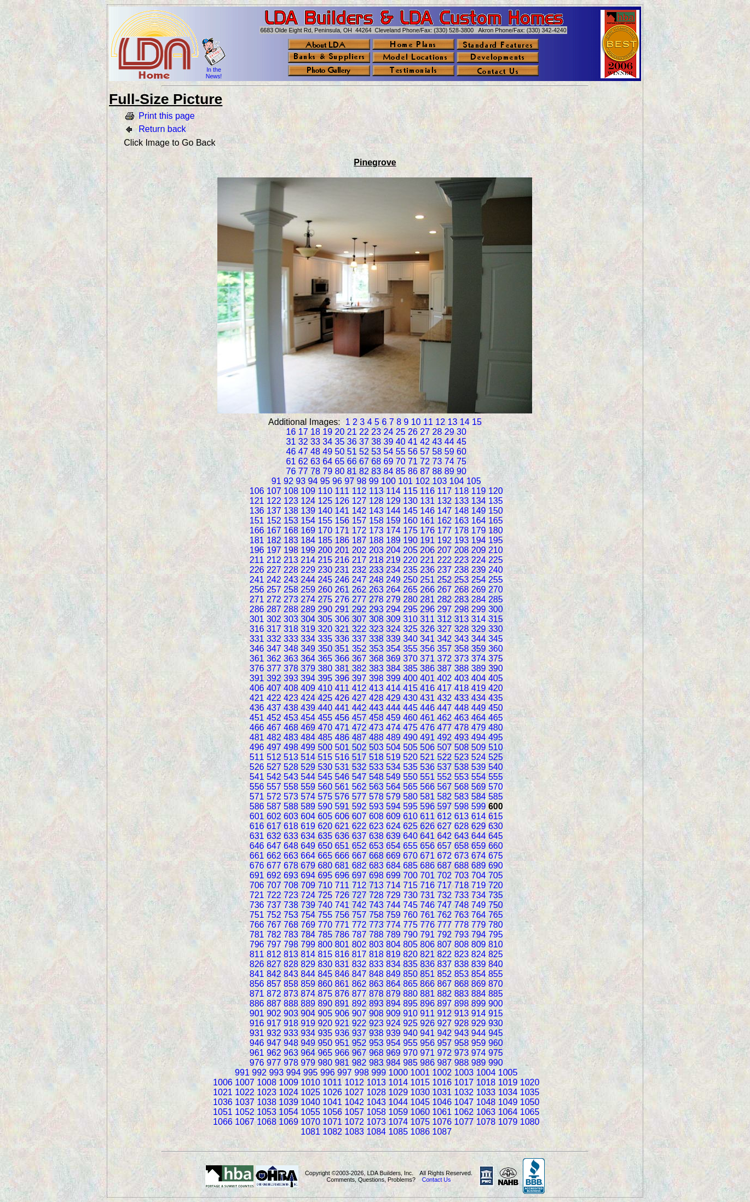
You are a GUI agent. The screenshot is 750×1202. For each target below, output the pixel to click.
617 (274, 826)
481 (257, 737)
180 (495, 530)
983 (376, 1062)
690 (495, 865)
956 (427, 1043)
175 (410, 530)
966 (342, 1052)
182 (274, 540)
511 (257, 757)
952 (359, 1043)
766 (257, 924)
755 (325, 914)
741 (342, 905)
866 (427, 983)
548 (376, 776)
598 (461, 806)
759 (393, 914)
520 (410, 757)
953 (376, 1043)
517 (359, 757)
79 (327, 471)
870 (495, 983)
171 (342, 530)
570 (495, 786)
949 (308, 1043)
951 (342, 1043)
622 (359, 826)
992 (259, 1072)
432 (444, 698)
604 (308, 816)
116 (427, 491)
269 (478, 589)
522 (444, 757)
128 (376, 500)
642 (444, 836)
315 (495, 619)
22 (364, 431)
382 (359, 668)
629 (478, 826)
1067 (245, 1121)
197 (274, 550)
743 (376, 905)
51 (352, 451)
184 (308, 540)
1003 (464, 1072)
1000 (398, 1072)
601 (257, 816)
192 (444, 540)
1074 (398, 1121)
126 (342, 500)
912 (444, 1013)
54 (389, 451)
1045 (420, 1102)
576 (342, 796)
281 (427, 599)
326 (427, 629)
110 (325, 491)
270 (495, 589)
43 (437, 441)
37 (364, 441)
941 (427, 1033)
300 (495, 609)
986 (427, 1062)
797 (274, 944)
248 (376, 579)
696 (342, 875)
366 (342, 658)
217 (359, 560)
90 (461, 471)
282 (444, 599)
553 (461, 776)
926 (427, 1023)
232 (359, 569)
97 (349, 481)
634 (308, 836)
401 (427, 678)
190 (410, 540)
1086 (420, 1131)
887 (274, 1003)
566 (427, 786)
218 (376, 560)
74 (449, 461)
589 (308, 806)
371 (427, 658)
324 (393, 629)
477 (444, 727)
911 (427, 1013)
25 (401, 431)
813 (291, 954)
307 (359, 619)
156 (342, 520)
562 (359, 786)
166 (257, 530)
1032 (464, 1092)
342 (444, 638)
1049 (508, 1102)
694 (308, 875)
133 (461, 500)
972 (444, 1052)
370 (410, 658)
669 (393, 855)
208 (461, 550)
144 (393, 510)
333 (291, 638)
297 (444, 609)
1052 (245, 1112)
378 (291, 668)
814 (308, 954)
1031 (442, 1092)
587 (274, 806)
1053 (266, 1112)
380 (325, 668)
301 (257, 619)
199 (308, 550)
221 (427, 560)
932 (274, 1033)
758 (376, 914)
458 (376, 717)
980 (325, 1062)
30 (461, 431)
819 (393, 954)
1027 (354, 1092)
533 (376, 767)
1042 (354, 1102)
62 (303, 461)
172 (359, 530)
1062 (464, 1112)
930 (495, 1023)
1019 (508, 1082)
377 (274, 668)
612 (444, 816)
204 (393, 550)
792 (444, 934)
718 (461, 885)
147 (444, 510)
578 (376, 796)
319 (308, 629)
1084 (376, 1131)
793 (461, 934)
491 (427, 737)
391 (257, 678)
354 (393, 648)
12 (440, 422)
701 (427, 875)
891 (342, 1003)
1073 (376, 1121)
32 (303, 441)
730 (410, 895)
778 (461, 924)
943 (461, 1033)
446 (427, 707)
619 (308, 826)
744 (393, 905)
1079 (508, 1121)
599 (478, 806)
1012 (354, 1082)
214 (308, 560)
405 (495, 678)
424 (308, 698)
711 (342, 885)
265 (410, 589)
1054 (288, 1112)
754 (308, 914)
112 (359, 491)
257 (274, 589)
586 (257, 806)
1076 (442, 1121)
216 (342, 560)
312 (444, 619)
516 (342, 757)
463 (461, 717)
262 (359, 589)
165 (495, 520)
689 (478, 865)
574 (308, 796)
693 (291, 875)
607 (359, 816)
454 (308, 717)
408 (291, 688)
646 (257, 845)
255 (495, 579)
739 (308, 905)
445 (410, 707)
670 (410, 855)
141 (342, 510)
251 (427, 579)
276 (342, 599)
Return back (162, 129)
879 (393, 993)
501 (342, 747)
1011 (332, 1082)
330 (495, 629)
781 (257, 934)
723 (291, 895)
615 (495, 816)
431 (427, 698)
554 (478, 776)
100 (388, 481)
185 (325, 540)
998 (361, 1072)
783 (291, 934)
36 (352, 441)
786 (342, 934)
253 (461, 579)
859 (308, 983)
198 (291, 550)
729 (393, 895)
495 (495, 737)
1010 (310, 1082)
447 (444, 707)
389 (478, 668)
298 (461, 609)
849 (393, 974)
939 (393, 1033)
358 (461, 648)
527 (274, 767)
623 (376, 826)
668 (376, 855)
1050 (530, 1102)
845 (325, 974)
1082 (332, 1131)
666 (342, 855)
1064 (508, 1112)
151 (257, 520)
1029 (398, 1092)
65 (340, 461)
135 (495, 500)
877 (359, 993)
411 (342, 688)
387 (444, 668)
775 (410, 924)
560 (325, 786)
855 (495, 974)
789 (393, 934)
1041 (332, 1102)
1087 (442, 1131)
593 (376, 806)
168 (291, 530)
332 (274, 638)
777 (444, 924)
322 (359, 629)
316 (257, 629)
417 (444, 688)
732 (444, 895)
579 (393, 796)
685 (410, 865)
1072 (354, 1121)
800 (325, 944)
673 (461, 855)
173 (376, 530)
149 (478, 510)
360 (495, 648)
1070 (310, 1121)
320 (325, 629)
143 (376, 510)
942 (444, 1033)
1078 (486, 1121)
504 (393, 747)
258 (291, 589)
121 (257, 500)
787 (359, 934)
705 (495, 875)
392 (274, 678)
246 (342, 579)
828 (291, 964)
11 (428, 422)
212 (274, 560)
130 (410, 500)
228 (291, 569)
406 (257, 688)
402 (444, 678)
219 (393, 560)
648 (291, 845)
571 (257, 796)
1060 (420, 1112)
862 (359, 983)
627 (444, 826)
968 (376, 1052)
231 (342, 569)
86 (413, 471)
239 (478, 569)
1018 (486, 1082)
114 (393, 491)
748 (461, 905)
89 (449, 471)
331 (257, 638)
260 (325, 589)
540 (495, 767)
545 (325, 776)
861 (342, 983)
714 (393, 885)
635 (325, 836)
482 (274, 737)
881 (427, 993)
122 (274, 500)
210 (495, 550)
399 (393, 678)
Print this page (166, 115)
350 (325, 648)
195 (495, 540)
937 (359, 1033)
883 (461, 993)
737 (274, 905)
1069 (288, 1121)
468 (291, 727)
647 (274, 845)
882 (444, 993)
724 (308, 895)
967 (359, 1052)
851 (427, 974)
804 (393, 944)
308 (376, 619)
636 (342, 836)
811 (257, 954)
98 (362, 481)
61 (291, 461)
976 (257, 1062)
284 (478, 599)
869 (478, 983)
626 (427, 826)
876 (342, 993)
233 (376, 569)
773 (376, 924)
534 (393, 767)
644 (478, 836)
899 (478, 1003)
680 (325, 865)
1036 (223, 1102)
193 (461, 540)
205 (410, 550)
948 (291, 1043)
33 (315, 441)
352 (359, 648)
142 (359, 510)
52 (364, 451)
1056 (332, 1112)
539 (478, 767)
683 (376, 865)
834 (393, 964)
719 (478, 885)
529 (308, 767)
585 (495, 796)
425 (325, 698)
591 (342, 806)
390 (495, 668)
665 (325, 855)
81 (352, 471)
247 (359, 579)
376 (257, 668)
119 (478, 491)
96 (337, 481)
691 (257, 875)
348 (291, 648)
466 (257, 727)
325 (410, 629)
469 (308, 727)
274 (308, 599)
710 (325, 885)
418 (461, 688)
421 (257, 698)
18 (315, 431)
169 (308, 530)
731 (427, 895)
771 (342, 924)
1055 (310, 1112)
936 (342, 1033)
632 (274, 836)
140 (325, 510)
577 (359, 796)
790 (410, 934)
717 (444, 885)
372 (444, 658)
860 (325, 983)
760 (410, 914)
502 (359, 747)
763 (461, 914)
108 (291, 491)
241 (257, 579)
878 (376, 993)
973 (461, 1052)
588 (291, 806)
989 (478, 1062)
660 (495, 845)
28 (437, 431)
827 (274, 964)
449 (478, 707)
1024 (288, 1092)
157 (359, 520)
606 (342, 816)
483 (291, 737)
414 (393, 688)
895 (410, 1003)
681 (342, 865)
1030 (420, 1092)
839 (478, 964)
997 (344, 1072)
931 (257, 1033)
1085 (398, 1131)
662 (274, 855)
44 (449, 441)
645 (495, 836)
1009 (288, 1082)
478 (461, 727)
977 (274, 1062)
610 (410, 816)
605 (325, 816)
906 (342, 1013)
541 (257, 776)
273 (291, 599)
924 (393, 1023)
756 (342, 914)
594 (393, 806)
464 (478, 717)
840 (495, 964)
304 (308, 619)
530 (325, 767)
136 (257, 510)
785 (325, 934)
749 (478, 905)
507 (444, 747)
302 (274, 619)
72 (425, 461)
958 (461, 1043)
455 (325, 717)
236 (427, 569)
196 (257, 550)
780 (495, 924)
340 (410, 638)
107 (274, 491)
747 (444, 905)
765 (495, 914)
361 (257, 658)
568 (461, 786)
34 (327, 441)
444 (393, 707)
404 (478, 678)
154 (308, 520)
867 (444, 983)
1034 (508, 1092)
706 (257, 885)
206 (427, 550)
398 (376, 678)
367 (359, 658)
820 (410, 954)
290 (325, 609)
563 (376, 786)
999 (378, 1072)
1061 (442, 1112)
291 (342, 609)
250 (410, 579)
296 (427, 609)
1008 (266, 1082)
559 (308, 786)
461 (427, 717)
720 (495, 885)
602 (274, 816)
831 (342, 964)
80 (340, 471)
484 (308, 737)
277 (359, 599)
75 (461, 461)
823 (461, 954)
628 (461, 826)
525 (495, 757)
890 (325, 1003)
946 (257, 1043)
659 (478, 845)
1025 (310, 1092)
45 (461, 441)
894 (393, 1003)
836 (427, 964)
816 (342, 954)
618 (291, 826)
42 (425, 441)
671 (427, 855)
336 (342, 638)
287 (274, 609)
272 (274, 599)
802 (359, 944)
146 (427, 510)
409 (308, 688)
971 (427, 1052)
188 (376, 540)
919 (308, 1023)
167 (274, 530)
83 (376, 471)
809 (478, 944)
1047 (464, 1102)
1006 (223, 1082)
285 (495, 599)
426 (342, 698)
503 (376, 747)
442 (359, 707)
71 (413, 461)
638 (376, 836)
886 (257, 1003)
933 (291, 1033)
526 (257, 767)
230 (325, 569)
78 (315, 471)
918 (291, 1023)
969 (393, 1052)
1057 (354, 1112)
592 (359, 806)
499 (308, 747)
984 (393, 1062)
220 (410, 560)
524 (478, 757)
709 (308, 885)
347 (274, 648)
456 (342, 717)
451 (257, 717)
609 (393, 816)
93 (300, 481)
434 (478, 698)
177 (444, 530)
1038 (266, 1102)
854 (478, 974)
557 (274, 786)
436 (257, 707)
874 (308, 993)
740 (325, 905)
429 (393, 698)
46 (291, 451)
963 (291, 1052)
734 (478, 895)
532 (359, 767)
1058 (376, 1112)
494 (478, 737)
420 (495, 688)
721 (257, 895)
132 (444, 500)
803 (376, 944)
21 (352, 431)
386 (427, 668)
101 (405, 481)
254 (478, 579)
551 (427, 776)
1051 (223, 1112)
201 (342, 550)
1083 (354, 1131)
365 (325, 658)
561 (342, 786)
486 (342, 737)
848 (376, 974)
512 (274, 757)
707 (274, 885)
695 (325, 875)
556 (257, 786)
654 (393, 845)
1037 (245, 1102)
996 (327, 1072)
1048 (486, 1102)
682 (359, 865)
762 (444, 914)
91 (276, 481)
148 (461, 510)
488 (376, 737)
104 (456, 481)
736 (257, 905)
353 (376, 648)
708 (291, 885)
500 (325, 747)
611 (427, 816)
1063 (486, 1112)
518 (376, 757)
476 (427, 727)
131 (427, 500)
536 (427, 767)
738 (291, 905)
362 (274, 658)
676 (257, 865)
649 (308, 845)
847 (359, 974)
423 (291, 698)
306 (342, 619)
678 (291, 865)
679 (308, 865)
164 (478, 520)
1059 (398, 1112)
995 (310, 1072)
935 (325, 1033)
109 (308, 491)
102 (422, 481)
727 (359, 895)
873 (291, 993)
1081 (310, 1131)
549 (393, 776)
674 (478, 855)
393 (291, 678)
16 (291, 431)
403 (461, 678)
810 (495, 944)
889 (308, 1003)
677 (274, 865)
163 (461, 520)
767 (274, 924)
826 (257, 964)
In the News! (214, 72)
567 (444, 786)
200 (325, 550)
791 (427, 934)
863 (376, 983)
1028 (376, 1092)
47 (303, 451)
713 (376, 885)
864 (393, 983)
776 (427, 924)
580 (410, 796)
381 (342, 668)
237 (444, 569)
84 (389, 471)
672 (444, 855)
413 (376, 688)
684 (393, 865)
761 (427, 914)
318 (291, 629)
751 (257, 914)
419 (478, 688)
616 (257, 826)
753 (291, 914)
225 (495, 560)
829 (308, 964)
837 (444, 964)
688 (461, 865)
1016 (442, 1082)
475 (410, 727)
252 (444, 579)
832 (359, 964)
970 (410, 1052)
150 (495, 510)
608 (376, 816)
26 (413, 431)
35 (340, 441)
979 (308, 1062)
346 (257, 648)
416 (427, 688)
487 (359, 737)
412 (359, 688)
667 (359, 855)
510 (495, 747)
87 (425, 471)
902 (274, 1013)
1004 (486, 1072)
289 (308, 609)
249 (393, 579)
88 (437, 471)
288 (291, 609)
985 (410, 1062)
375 (495, 658)
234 (393, 569)
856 (257, 983)
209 (478, 550)
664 (308, 855)
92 (288, 481)
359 (478, 648)
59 (449, 451)
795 (495, 934)
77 (303, 471)
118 (461, 491)
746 (427, 905)
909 (393, 1013)
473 (376, 727)
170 (325, 530)
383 (376, 668)
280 (410, 599)
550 (410, 776)
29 (449, 431)
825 (495, 954)
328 (461, 629)
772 (359, 924)
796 (257, 944)
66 (352, 461)
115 (410, 491)
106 (257, 491)
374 (478, 658)
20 (340, 431)
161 (427, 520)
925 (410, 1023)
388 (461, 668)
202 (359, 550)
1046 (442, 1102)
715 (410, 885)
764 (478, 914)
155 (325, 520)
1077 (464, 1121)
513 (291, 757)
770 (325, 924)
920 (325, 1023)
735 (495, 895)
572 (274, 796)
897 (444, 1003)
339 (393, 638)
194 (478, 540)
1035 (530, 1092)
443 (376, 707)
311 (427, 619)
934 (308, 1033)
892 (359, 1003)
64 (327, 461)
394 (308, 678)
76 (291, 471)
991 (242, 1072)
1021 (223, 1092)
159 (393, 520)
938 (376, 1033)
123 (291, 500)
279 (393, 599)
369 (393, 658)
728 (376, 895)
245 (325, 579)
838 (461, 964)
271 (257, 599)
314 (478, 619)
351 (342, 648)
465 (495, 717)
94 (313, 481)
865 (410, 983)
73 (437, 461)
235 (410, 569)
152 (274, 520)
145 (410, 510)
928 (461, 1023)
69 (389, 461)
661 (257, 855)
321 (342, 629)
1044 (398, 1102)
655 (410, 845)
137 (274, 510)
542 (274, 776)
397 (359, 678)
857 (274, 983)
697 (359, 875)
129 (393, 500)
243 (291, 579)
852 (444, 974)
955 (410, 1043)
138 (291, 510)
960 (495, 1043)
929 (478, 1023)
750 (495, 905)
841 (257, 974)
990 (495, 1062)
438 (291, 707)
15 (477, 422)
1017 (464, 1082)
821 (427, 954)
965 (325, 1052)
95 (325, 481)
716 (427, 885)
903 (291, 1013)
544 (308, 776)
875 (325, 993)
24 (389, 431)
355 (410, 648)
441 (342, 707)
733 (461, 895)
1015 (420, 1082)
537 (444, 767)
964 (308, 1052)
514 (308, 757)
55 (401, 451)
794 (478, 934)
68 (376, 461)
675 (495, 855)
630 (495, 826)
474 (393, 727)
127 (359, 500)
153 (291, 520)
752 (274, 914)
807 (444, 944)
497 (274, 747)
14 (465, 422)
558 (291, 786)
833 (376, 964)
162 (444, 520)
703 (461, 875)
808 (461, 944)
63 (315, 461)
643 (461, 836)
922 (359, 1023)
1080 (530, 1121)
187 (359, 540)
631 (257, 836)
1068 (266, 1121)
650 (325, 845)
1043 (376, 1102)
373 (461, 658)
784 (308, 934)
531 (342, 767)
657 (444, 845)
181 (257, 540)
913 (461, 1013)
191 (427, 540)
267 (444, 589)
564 (393, 786)
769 (308, 924)
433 (461, 698)
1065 (530, 1112)
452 (274, 717)
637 (359, 836)
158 (376, 520)
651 (342, 845)
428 (376, 698)
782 (274, 934)
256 (257, 589)
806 (427, 944)
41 (413, 441)
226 (257, 569)
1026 (332, 1092)
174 (393, 530)
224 (478, 560)
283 (461, 599)
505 (410, 747)
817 (359, 954)
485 (325, 737)
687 (444, 865)
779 (478, 924)
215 (325, 560)
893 (376, 1003)
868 (461, 983)
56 (413, 451)
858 (291, 983)
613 (461, 816)
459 (393, 717)
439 (308, 707)
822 (444, 954)
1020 (530, 1082)
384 (393, 668)
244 (308, 579)
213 (291, 560)
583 (461, 796)
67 (364, 461)
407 (274, 688)
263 (376, 589)
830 (325, 964)
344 (478, 638)
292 (359, 609)
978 (291, 1062)
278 (376, 599)
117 (444, 491)
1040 (310, 1102)
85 (401, 471)
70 (401, 461)
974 (478, 1052)
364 (308, 658)
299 (478, 609)
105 (473, 481)
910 (410, 1013)
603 (291, 816)
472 (359, 727)
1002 (442, 1072)
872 (274, 993)
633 (291, 836)
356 (427, 648)
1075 (420, 1121)
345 (495, 638)
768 (291, 924)
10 (416, 422)
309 (393, 619)
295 (410, 609)
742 (359, 905)
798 (291, 944)
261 (342, 589)
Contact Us (436, 1179)
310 (410, 619)
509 (478, 747)
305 (325, 619)
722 (274, 895)
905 (325, 1013)
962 (274, 1052)
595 (410, 806)
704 (478, 875)
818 (376, 954)
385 (410, 668)
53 (376, 451)
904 (308, 1013)
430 (410, 698)
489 (393, 737)
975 (495, 1052)
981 (342, 1062)
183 (291, 540)
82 (364, 471)
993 (276, 1072)
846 (342, 974)
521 (427, 757)
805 (410, 944)
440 (325, 707)
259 (308, 589)
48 (315, 451)
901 (257, 1013)
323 (376, 629)
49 (327, 451)
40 (401, 441)
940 (410, 1033)
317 (274, 629)
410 (325, 688)
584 (478, 796)
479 (478, 727)
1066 (223, 1121)
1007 (245, 1082)
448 (461, 707)
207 (444, 550)
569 (478, 786)
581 (427, 796)
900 (495, 1003)
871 (257, 993)
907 (359, 1013)
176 (427, 530)
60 (461, 451)
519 (393, 757)
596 (427, 806)
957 (444, 1043)
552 (444, 776)
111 (342, 491)
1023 (266, 1092)
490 (410, 737)
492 (444, 737)
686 (427, 865)
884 (478, 993)
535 (410, 767)
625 (410, 826)
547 (359, 776)
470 (325, 727)
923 (376, 1023)
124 (308, 500)
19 (327, 431)
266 (427, 589)
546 (342, 776)
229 (308, 569)
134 (478, 500)
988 (461, 1062)
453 (291, 717)
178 (461, 530)
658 (461, 845)
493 (461, 737)
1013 (376, 1082)
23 (376, 431)
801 (342, 944)
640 (410, 836)
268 (461, 589)
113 (376, 491)
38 (376, 441)
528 (291, 767)
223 (461, 560)
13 (453, 422)
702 (444, 875)
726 (342, 895)
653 (376, 845)
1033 (486, 1092)
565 (410, 786)
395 (325, 678)
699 (393, 875)
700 (410, 875)
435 (495, 698)
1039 (288, 1102)
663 (291, 855)
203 (376, 550)
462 (444, 717)
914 (478, 1013)
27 (425, 431)
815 (325, 954)
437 (274, 707)
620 (325, 826)
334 (308, 638)
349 (308, 648)
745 (410, 905)
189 (393, 540)
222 (444, 560)
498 (291, 747)
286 (257, 609)
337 (359, 638)
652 (359, 845)
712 (359, 885)
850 (410, 974)
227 (274, 569)
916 (257, 1023)
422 (274, 698)
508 (461, 747)
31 (291, 441)
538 (461, 767)
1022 (245, 1092)
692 (274, 875)
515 (325, 757)
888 (291, 1003)
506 (427, 747)
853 (461, 974)
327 (444, 629)
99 (374, 481)
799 (308, 944)
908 (376, 1013)
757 (359, 914)
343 (461, 638)
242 (274, 579)
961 (257, 1052)
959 (478, 1043)
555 (495, 776)
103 (439, 481)
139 (308, 510)
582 (444, 796)
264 (393, 589)
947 (274, 1043)
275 (325, 599)
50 (340, 451)
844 (308, 974)
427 (359, 698)
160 (410, 520)
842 (274, 974)
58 (437, 451)
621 (342, 826)
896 (427, 1003)
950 (325, 1043)
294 (393, 609)
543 (291, 776)
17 (303, 431)
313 (461, 619)
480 (495, 727)
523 (461, 757)
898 (461, 1003)
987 (444, 1062)
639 (393, 836)
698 (376, 875)
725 (325, 895)
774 (393, 924)
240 (495, 569)
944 (478, 1033)
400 (410, 678)
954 (393, 1043)
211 (257, 560)
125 (325, 500)
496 (257, 747)
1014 (398, 1082)
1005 (508, 1072)
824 (478, 954)
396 (342, 678)
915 (495, 1013)
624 (393, 826)
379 (308, 668)
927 (444, 1023)
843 (291, 974)
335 (325, 638)
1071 (332, 1121)
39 (389, 441)
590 (325, 806)
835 (410, 964)
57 (425, 451)
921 (342, 1023)
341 (427, 638)
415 (410, 688)
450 (495, 707)
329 (478, 629)
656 (427, 845)
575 (325, 796)
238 (461, 569)
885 (495, 993)
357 (444, 648)
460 (410, 717)
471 (342, 727)
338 (376, 638)
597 (444, 806)
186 (342, 540)
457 (359, 717)
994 (293, 1072)
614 (478, 816)
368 (376, 658)
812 (274, 954)
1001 (420, 1072)
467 (274, 727)
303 (291, 619)
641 (427, 836)
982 (359, 1062)
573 (291, 796)
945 (495, 1033)
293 (376, 609)
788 (376, 934)
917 (274, 1023)
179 (478, 530)
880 (410, 993)
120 (495, 491)
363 (291, 658)
